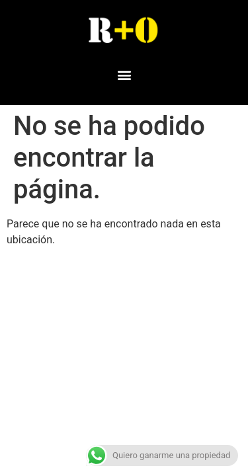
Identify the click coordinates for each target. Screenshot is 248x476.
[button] (124, 74)
